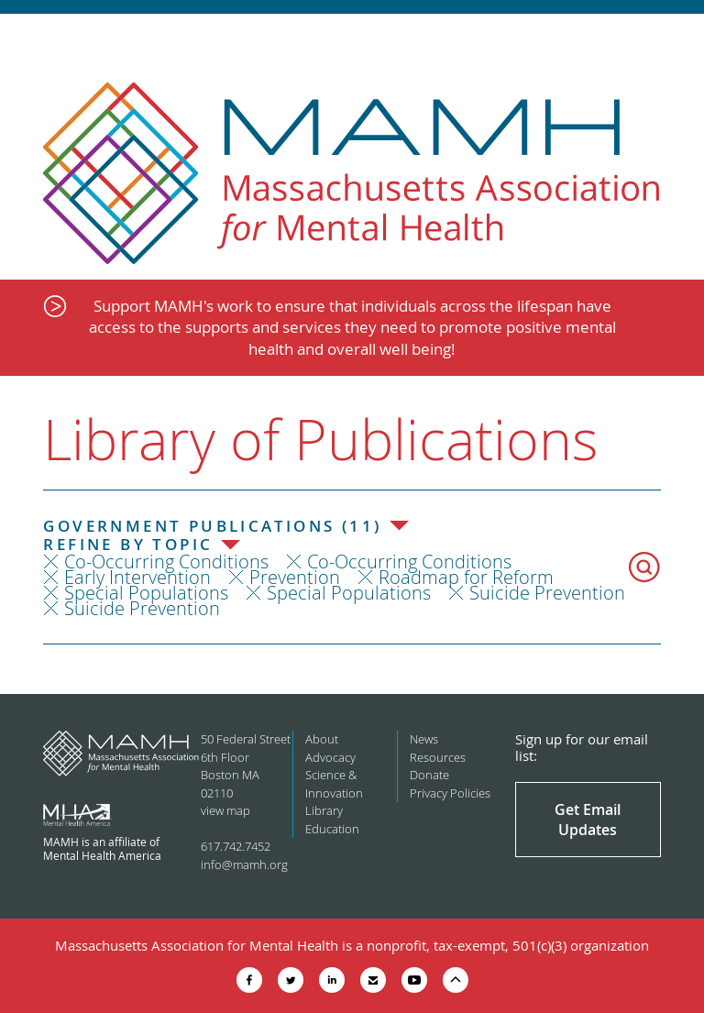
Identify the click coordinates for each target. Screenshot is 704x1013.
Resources (438, 757)
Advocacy (330, 757)
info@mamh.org (244, 864)
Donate (429, 774)
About (321, 739)
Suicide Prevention (547, 592)
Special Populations (146, 592)
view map (225, 810)
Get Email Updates (588, 819)
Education (332, 828)
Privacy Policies (450, 793)
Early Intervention (137, 577)
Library (324, 810)
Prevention (294, 577)
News (424, 739)
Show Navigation (674, 38)
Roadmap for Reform (466, 577)
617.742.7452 (235, 846)
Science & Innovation (334, 783)
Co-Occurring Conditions (166, 561)
